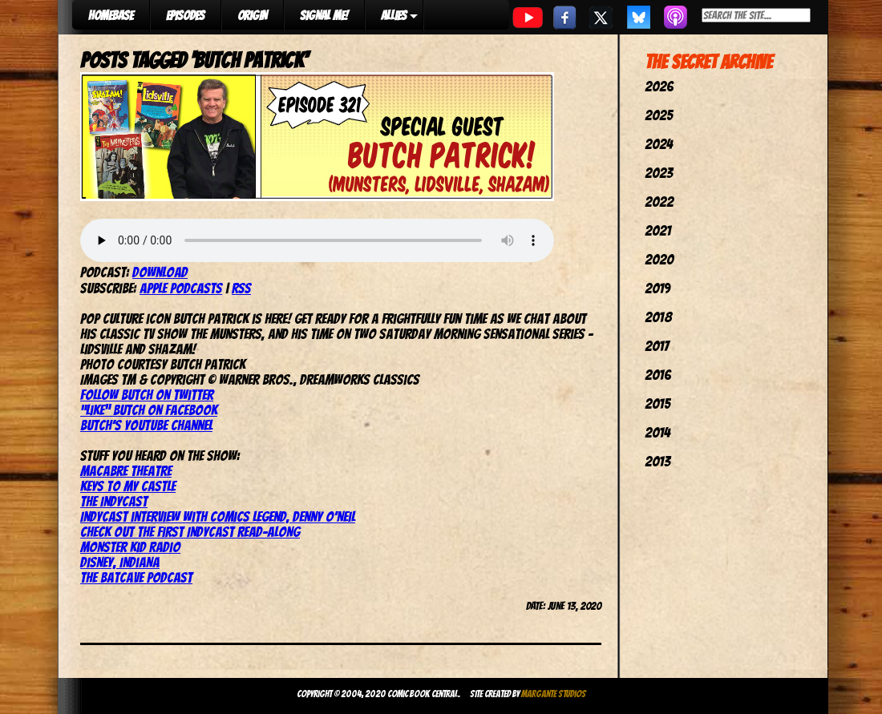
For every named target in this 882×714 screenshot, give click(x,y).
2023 (659, 172)
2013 (657, 461)
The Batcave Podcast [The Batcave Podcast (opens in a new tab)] (136, 577)
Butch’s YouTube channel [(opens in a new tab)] (146, 425)
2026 (659, 86)
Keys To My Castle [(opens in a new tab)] (128, 486)
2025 (659, 115)
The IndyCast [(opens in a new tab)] (114, 501)
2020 (659, 259)
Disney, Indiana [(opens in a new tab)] (120, 562)
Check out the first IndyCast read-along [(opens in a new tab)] (190, 531)
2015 (657, 403)
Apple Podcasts (181, 288)
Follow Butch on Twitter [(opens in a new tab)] (146, 394)
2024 (659, 143)
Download (160, 272)
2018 (658, 317)
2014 (657, 432)
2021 (658, 230)
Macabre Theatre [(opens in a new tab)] (126, 470)
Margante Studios (553, 693)
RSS (241, 288)
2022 (659, 201)
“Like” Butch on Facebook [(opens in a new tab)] (148, 410)
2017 (657, 345)
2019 (657, 288)
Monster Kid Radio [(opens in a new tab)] (130, 547)
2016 (658, 374)
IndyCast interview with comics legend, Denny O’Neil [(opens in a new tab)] (217, 516)
